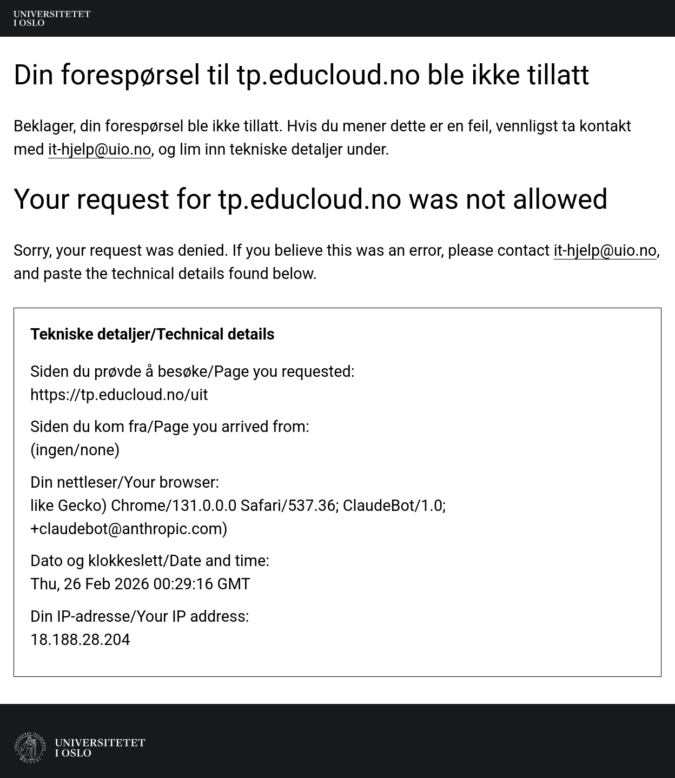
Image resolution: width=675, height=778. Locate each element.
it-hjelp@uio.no (99, 149)
